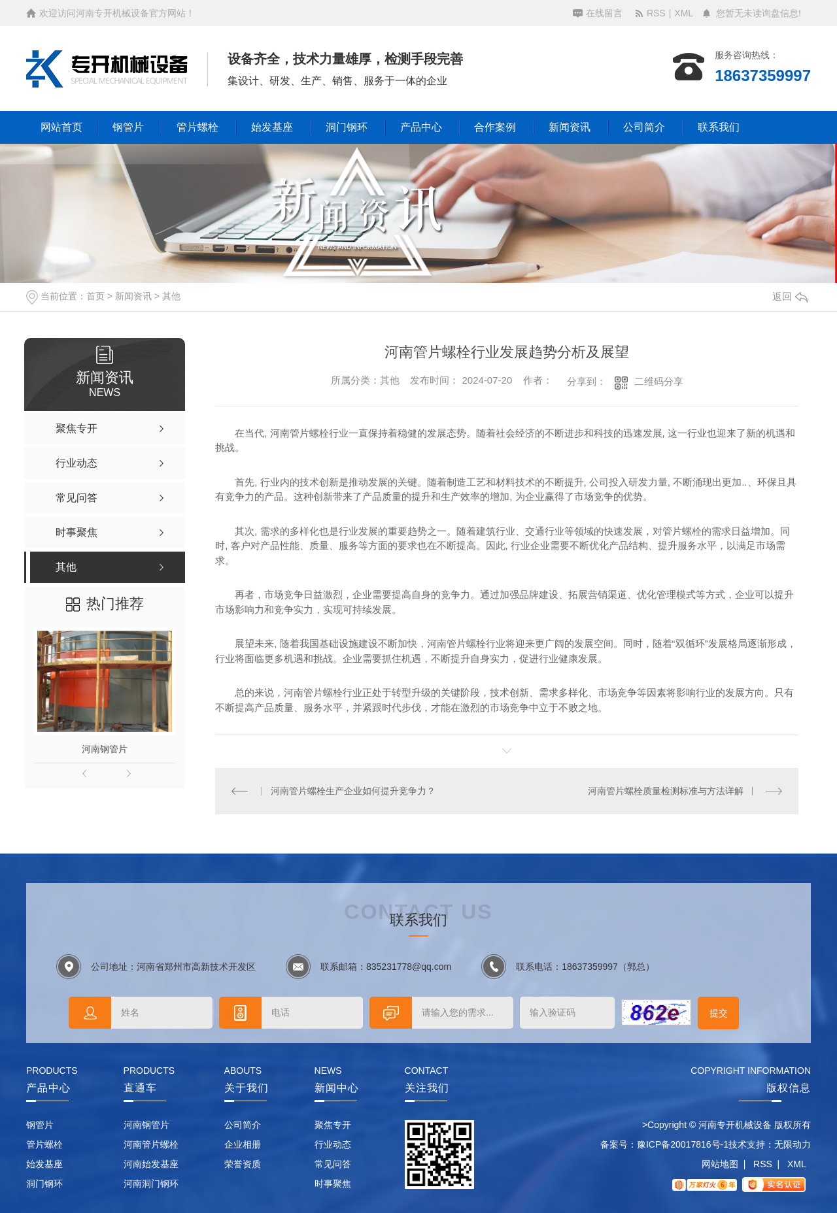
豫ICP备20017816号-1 (682, 1144)
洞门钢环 (346, 127)
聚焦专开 (333, 1125)
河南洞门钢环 (151, 1183)
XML (683, 13)
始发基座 (272, 127)
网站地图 (720, 1164)
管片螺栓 (197, 127)
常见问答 (333, 1164)
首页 (95, 296)
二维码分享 (658, 381)
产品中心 (421, 127)
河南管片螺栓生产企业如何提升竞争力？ (353, 791)
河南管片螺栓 (151, 1144)
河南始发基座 (151, 1164)
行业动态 (333, 1144)
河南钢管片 (105, 749)
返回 (790, 296)
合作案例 (495, 127)
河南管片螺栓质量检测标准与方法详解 (665, 791)
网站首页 (61, 127)
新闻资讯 (569, 127)
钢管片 (128, 127)
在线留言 (604, 13)
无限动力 (792, 1144)
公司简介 (644, 127)
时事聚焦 (333, 1183)
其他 (171, 296)
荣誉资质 (242, 1164)
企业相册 (242, 1144)
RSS (656, 13)
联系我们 (719, 127)
